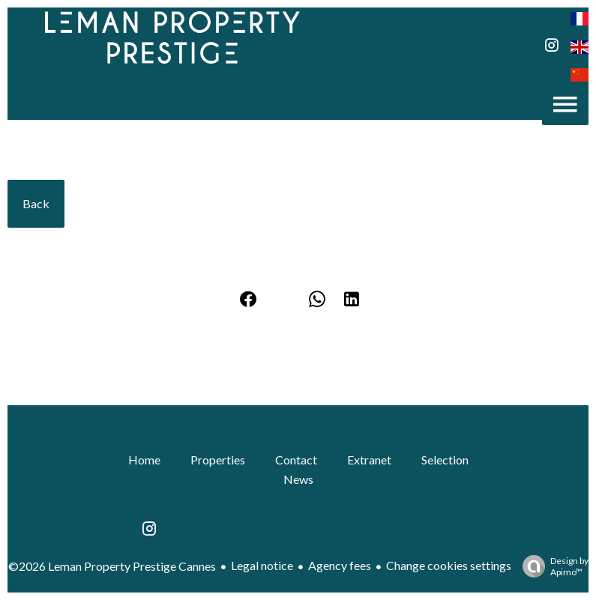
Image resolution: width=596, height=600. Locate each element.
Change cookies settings (448, 565)
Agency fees (339, 565)
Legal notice (262, 565)
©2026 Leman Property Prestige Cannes (112, 566)
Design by (552, 566)
